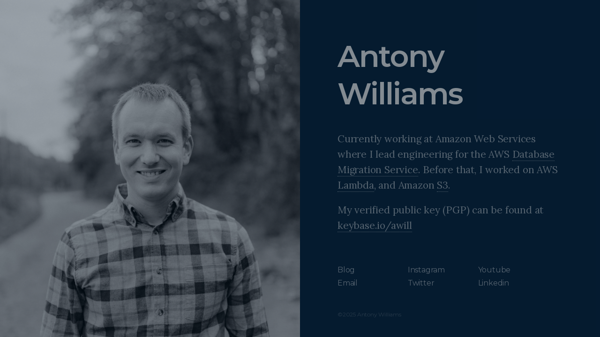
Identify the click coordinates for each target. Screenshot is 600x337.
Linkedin (493, 282)
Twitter (421, 282)
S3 (442, 185)
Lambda (356, 185)
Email (348, 282)
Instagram (426, 269)
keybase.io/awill (375, 225)
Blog (346, 269)
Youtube (494, 269)
